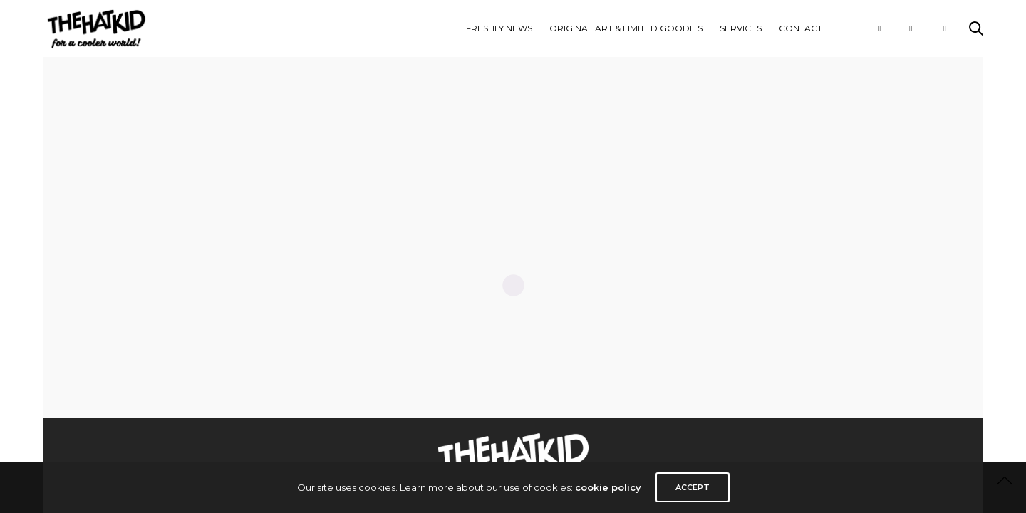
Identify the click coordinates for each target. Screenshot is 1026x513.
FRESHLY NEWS (499, 28)
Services (741, 28)
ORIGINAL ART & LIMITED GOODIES (626, 28)
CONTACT (800, 28)
